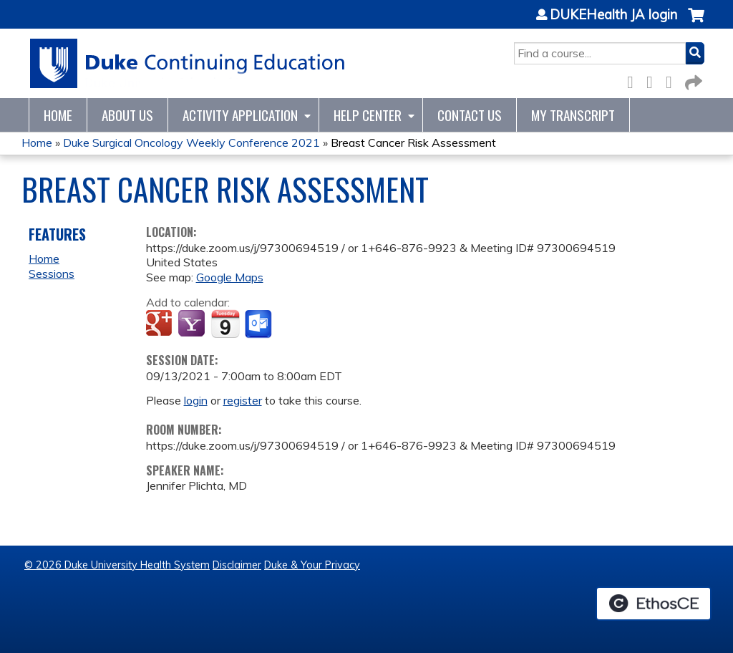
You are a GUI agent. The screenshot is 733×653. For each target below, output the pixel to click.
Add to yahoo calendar (193, 324)
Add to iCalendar (225, 323)
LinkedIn (673, 80)
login (196, 400)
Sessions (51, 273)
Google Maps (229, 277)
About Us (127, 115)
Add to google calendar (160, 324)
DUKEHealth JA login (613, 15)
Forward (692, 80)
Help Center (368, 115)
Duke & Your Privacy (312, 564)
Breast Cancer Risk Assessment (413, 142)
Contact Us (469, 115)
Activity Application (240, 115)
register (242, 400)
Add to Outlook (259, 324)
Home (58, 115)
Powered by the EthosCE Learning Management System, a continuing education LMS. (654, 603)
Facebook (634, 80)
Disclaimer (237, 564)
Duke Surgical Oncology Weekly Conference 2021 (191, 142)
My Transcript (573, 115)
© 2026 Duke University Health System (117, 564)
